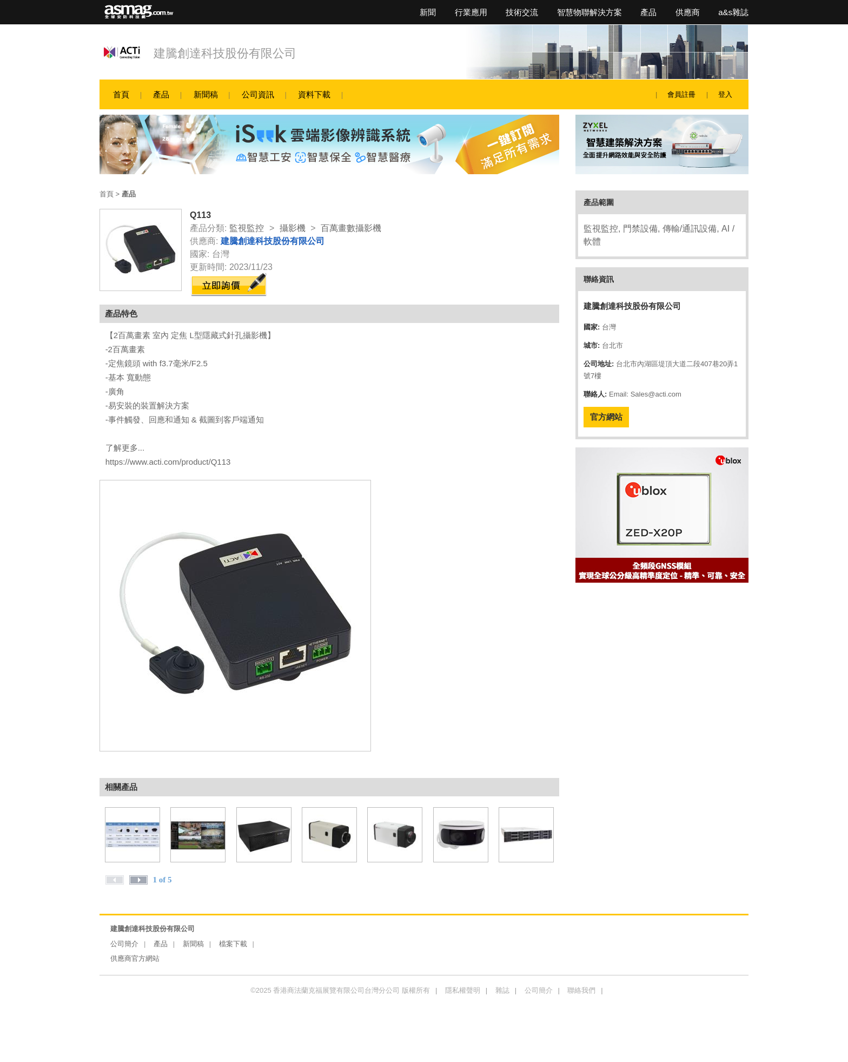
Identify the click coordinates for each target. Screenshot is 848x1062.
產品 (648, 12)
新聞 (428, 12)
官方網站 (606, 416)
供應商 (687, 12)
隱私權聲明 (462, 990)
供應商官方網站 (135, 958)
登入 (725, 94)
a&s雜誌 (733, 12)
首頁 (121, 94)
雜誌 (502, 990)
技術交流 (522, 12)
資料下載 (314, 94)
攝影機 (293, 228)
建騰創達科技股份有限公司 (225, 53)
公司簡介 (124, 944)
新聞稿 (206, 94)
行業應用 (471, 12)
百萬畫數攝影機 (351, 228)
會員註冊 (681, 94)
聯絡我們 (581, 990)
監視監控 (246, 228)
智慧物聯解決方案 (589, 12)
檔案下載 (233, 944)
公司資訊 (258, 94)
